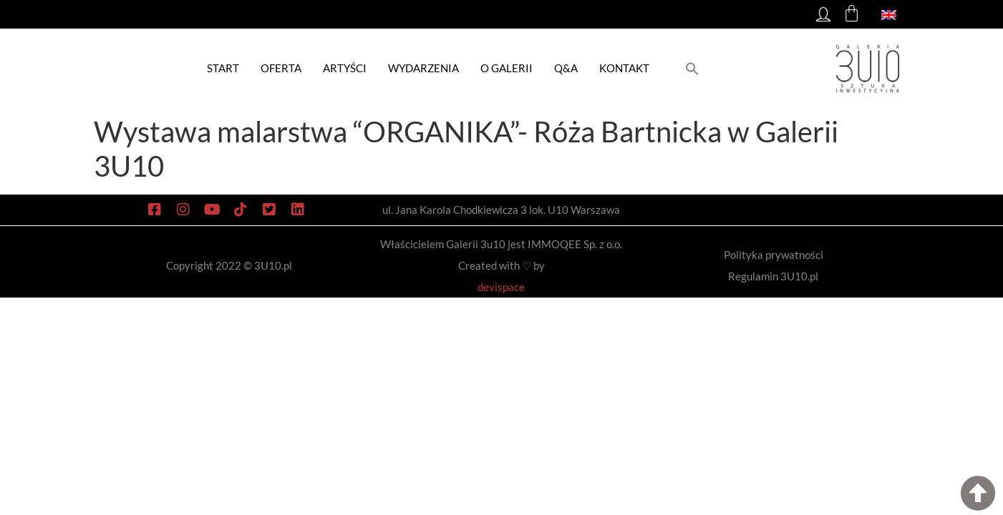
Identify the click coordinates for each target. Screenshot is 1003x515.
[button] (692, 68)
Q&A (566, 68)
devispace (501, 286)
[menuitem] (888, 14)
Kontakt (624, 68)
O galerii (506, 68)
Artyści (345, 68)
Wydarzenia (423, 68)
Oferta (281, 68)
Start (223, 68)
